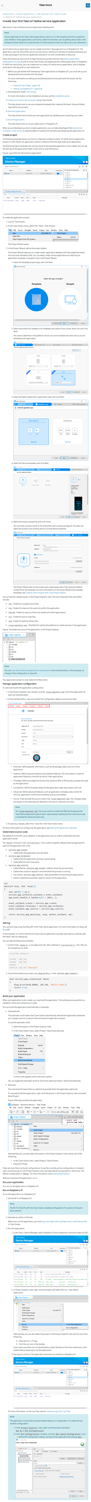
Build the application (16, 111)
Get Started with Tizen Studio (51, 14)
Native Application (25, 14)
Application (8, 14)
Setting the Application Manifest (63, 828)
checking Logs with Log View (58, 1411)
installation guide (62, 96)
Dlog (5, 929)
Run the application (16, 119)
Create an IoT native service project (22, 100)
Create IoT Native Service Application (23, 17)
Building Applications (60, 1173)
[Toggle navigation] (2, 5)
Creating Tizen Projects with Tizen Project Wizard (46, 592)
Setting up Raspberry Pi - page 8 (26, 88)
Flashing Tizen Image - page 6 (25, 85)
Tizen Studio (31, 91)
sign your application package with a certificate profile (64, 1221)
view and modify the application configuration (30, 670)
